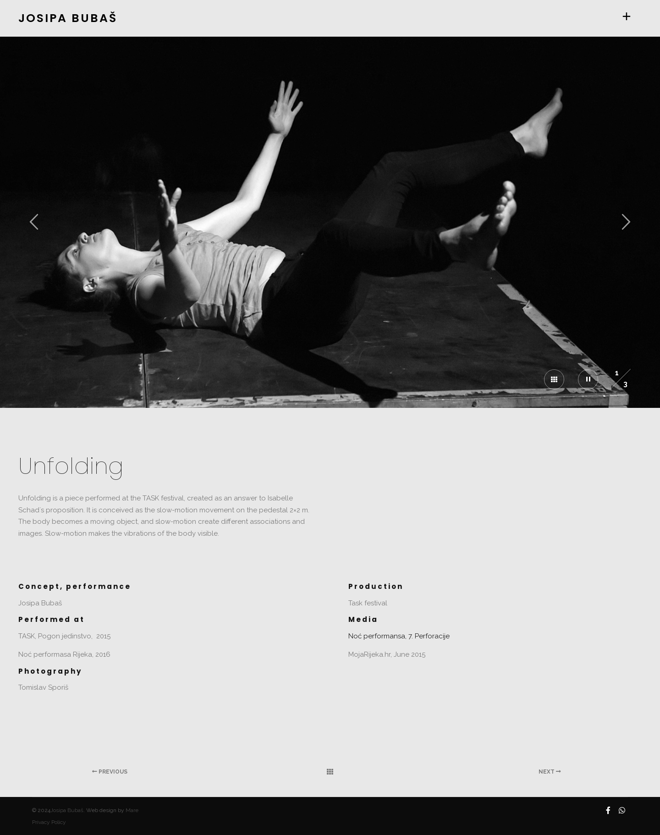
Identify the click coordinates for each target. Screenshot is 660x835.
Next (550, 772)
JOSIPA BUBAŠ (64, 18)
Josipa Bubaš (66, 810)
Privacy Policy (49, 822)
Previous (109, 772)
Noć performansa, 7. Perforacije (399, 636)
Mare (132, 810)
